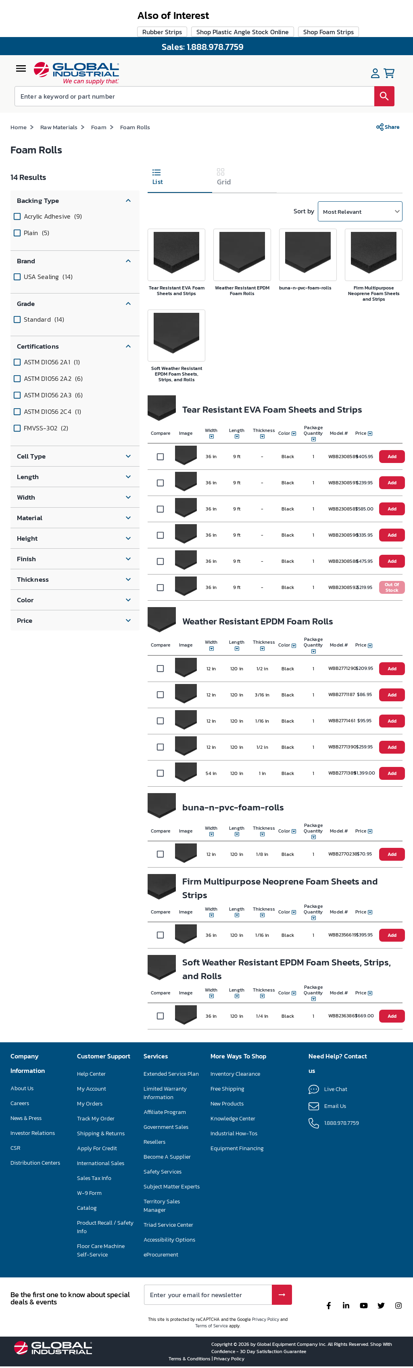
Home (18, 90)
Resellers (154, 1142)
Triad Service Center (168, 1225)
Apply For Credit (97, 1148)
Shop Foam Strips (328, 1024)
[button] (75, 163)
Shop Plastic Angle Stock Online (242, 1024)
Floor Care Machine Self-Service (101, 1250)
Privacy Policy (265, 1319)
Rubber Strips (162, 1024)
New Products (227, 1103)
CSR (15, 1148)
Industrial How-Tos (234, 1133)
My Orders (89, 1103)
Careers (19, 1103)
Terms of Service (211, 1326)
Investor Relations (32, 1133)
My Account (91, 1089)
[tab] (180, 141)
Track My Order (96, 1118)
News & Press (26, 1118)
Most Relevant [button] (342, 174)
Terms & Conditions (190, 1358)
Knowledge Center (233, 1118)
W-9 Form (89, 1193)
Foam (98, 90)
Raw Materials (58, 90)
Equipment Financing (237, 1148)
